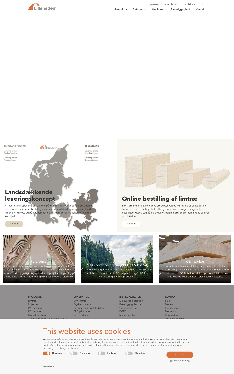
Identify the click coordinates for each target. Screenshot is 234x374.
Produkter (121, 9)
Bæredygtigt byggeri (131, 304)
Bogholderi (171, 315)
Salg (167, 301)
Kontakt (200, 9)
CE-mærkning (81, 315)
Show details (49, 367)
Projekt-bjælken (37, 315)
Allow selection (180, 361)
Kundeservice (172, 308)
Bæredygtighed (180, 9)
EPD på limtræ (82, 311)
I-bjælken (33, 304)
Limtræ (32, 301)
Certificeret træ (128, 308)
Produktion (171, 311)
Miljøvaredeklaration (131, 301)
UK (202, 4)
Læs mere (14, 224)
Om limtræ (158, 9)
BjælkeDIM (154, 4)
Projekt (169, 304)
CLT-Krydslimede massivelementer (47, 319)
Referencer (139, 9)
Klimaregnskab (127, 315)
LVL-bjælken (35, 308)
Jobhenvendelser (175, 319)
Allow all (180, 355)
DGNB (123, 311)
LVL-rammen (35, 311)
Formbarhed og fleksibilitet (89, 308)
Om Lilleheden (189, 4)
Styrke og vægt (82, 304)
